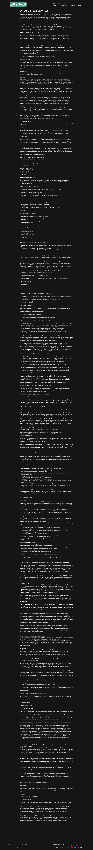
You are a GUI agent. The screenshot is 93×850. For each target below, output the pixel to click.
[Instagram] (78, 847)
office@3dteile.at (59, 18)
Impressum (11, 844)
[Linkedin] (69, 847)
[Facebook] (75, 847)
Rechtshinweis (26, 844)
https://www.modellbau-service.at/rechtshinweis (29, 689)
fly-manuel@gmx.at (60, 642)
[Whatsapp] (80, 847)
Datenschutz (17, 844)
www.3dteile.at (23, 174)
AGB (22, 844)
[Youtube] (72, 847)
